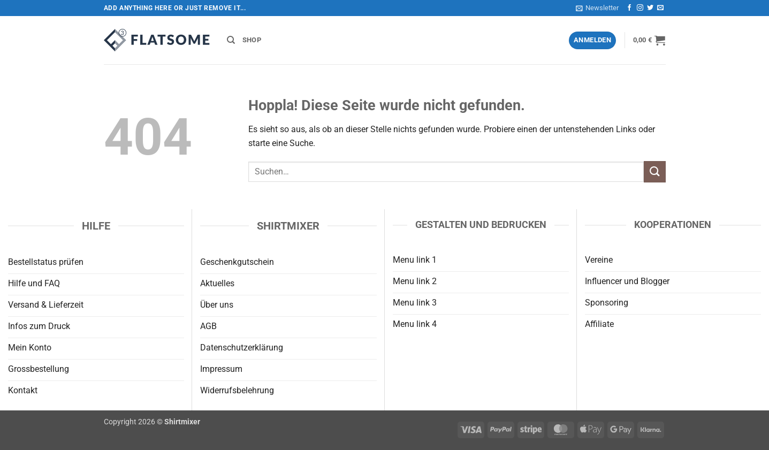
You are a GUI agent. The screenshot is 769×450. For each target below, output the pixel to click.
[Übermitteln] (654, 171)
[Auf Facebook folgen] (629, 8)
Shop (251, 40)
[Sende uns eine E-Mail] (660, 8)
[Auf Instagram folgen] (640, 8)
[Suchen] (231, 40)
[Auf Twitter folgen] (650, 8)
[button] (597, 8)
